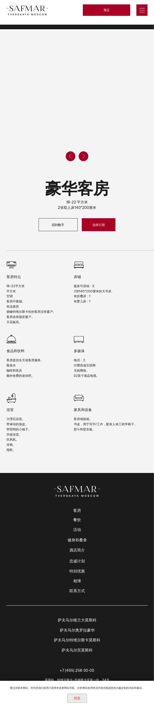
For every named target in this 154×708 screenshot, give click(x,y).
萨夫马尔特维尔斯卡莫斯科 (77, 640)
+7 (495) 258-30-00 (77, 670)
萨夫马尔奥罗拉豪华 (77, 630)
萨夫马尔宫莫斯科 (77, 650)
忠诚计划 (77, 561)
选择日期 (98, 224)
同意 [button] (77, 698)
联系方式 (77, 591)
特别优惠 (77, 571)
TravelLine (18, 27)
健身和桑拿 (77, 540)
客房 (77, 510)
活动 (77, 529)
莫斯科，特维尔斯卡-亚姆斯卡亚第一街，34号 (77, 680)
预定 (107, 10)
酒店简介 (77, 550)
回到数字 (58, 224)
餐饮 (77, 520)
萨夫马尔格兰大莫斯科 (77, 620)
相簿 (77, 581)
